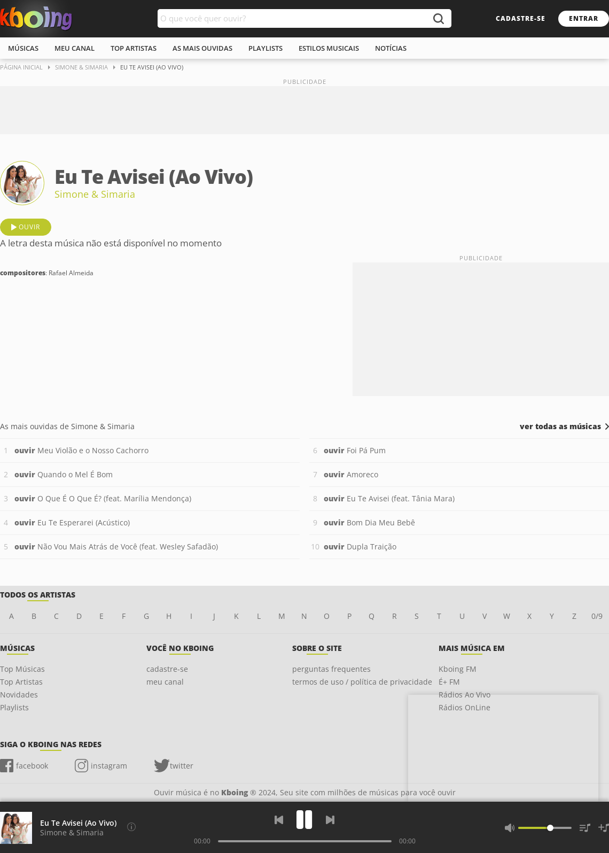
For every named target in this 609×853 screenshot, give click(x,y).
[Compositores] (131, 827)
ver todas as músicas (560, 426)
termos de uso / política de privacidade (362, 682)
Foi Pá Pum (355, 450)
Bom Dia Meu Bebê (369, 522)
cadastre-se (520, 18)
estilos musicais (329, 48)
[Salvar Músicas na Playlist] (603, 828)
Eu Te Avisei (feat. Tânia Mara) (389, 498)
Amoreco (351, 474)
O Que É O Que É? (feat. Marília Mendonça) (102, 498)
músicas (23, 48)
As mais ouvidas (202, 48)
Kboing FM (458, 669)
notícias (391, 48)
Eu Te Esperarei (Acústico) (72, 522)
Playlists (14, 707)
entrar (583, 18)
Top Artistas (21, 682)
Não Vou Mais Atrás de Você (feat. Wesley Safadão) (116, 546)
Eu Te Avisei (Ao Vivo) (78, 823)
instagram (109, 766)
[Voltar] (279, 820)
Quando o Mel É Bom (63, 474)
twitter (181, 766)
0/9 (597, 616)
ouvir (29, 226)
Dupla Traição (360, 546)
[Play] (304, 819)
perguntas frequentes (331, 669)
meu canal (74, 48)
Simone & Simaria (94, 194)
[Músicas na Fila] (585, 828)
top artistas (134, 48)
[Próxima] (330, 820)
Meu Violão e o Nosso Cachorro (81, 450)
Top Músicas (22, 669)
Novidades (19, 694)
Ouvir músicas (36, 18)
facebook (32, 766)
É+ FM (449, 682)
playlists (265, 48)
